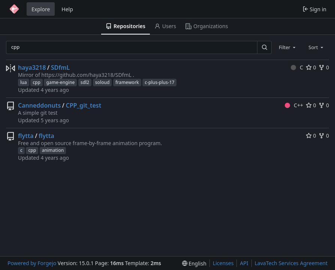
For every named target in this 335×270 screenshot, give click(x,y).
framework (127, 82)
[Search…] (264, 47)
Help (67, 9)
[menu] (194, 263)
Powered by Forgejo (31, 263)
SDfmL (60, 67)
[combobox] (287, 47)
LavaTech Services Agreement (291, 263)
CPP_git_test (83, 105)
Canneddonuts (39, 105)
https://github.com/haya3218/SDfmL (86, 74)
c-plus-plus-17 (159, 82)
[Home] (14, 9)
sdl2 (85, 82)
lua (23, 82)
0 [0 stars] (311, 67)
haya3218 (32, 67)
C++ (294, 105)
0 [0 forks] (324, 67)
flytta (26, 136)
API (244, 263)
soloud (102, 82)
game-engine (60, 82)
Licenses (223, 263)
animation (53, 150)
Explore (40, 9)
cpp (36, 82)
